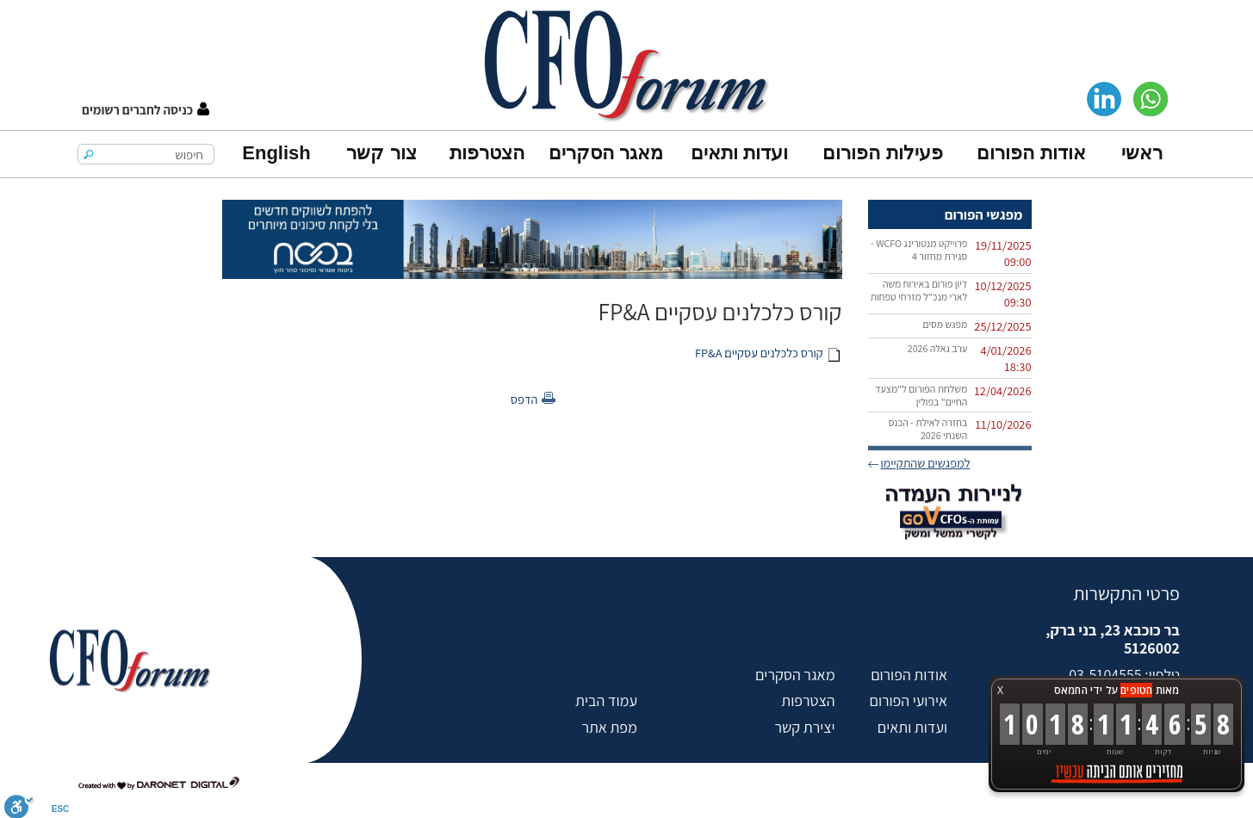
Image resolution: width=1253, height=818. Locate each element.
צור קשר (381, 153)
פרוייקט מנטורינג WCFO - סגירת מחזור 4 (919, 250)
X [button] (1000, 690)
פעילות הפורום (882, 153)
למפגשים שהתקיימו (925, 463)
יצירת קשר (804, 727)
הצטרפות (487, 153)
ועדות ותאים (739, 153)
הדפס (524, 399)
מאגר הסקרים (606, 153)
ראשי (1142, 153)
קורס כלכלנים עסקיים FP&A (759, 352)
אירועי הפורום (908, 700)
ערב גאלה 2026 (938, 348)
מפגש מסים (944, 324)
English (276, 153)
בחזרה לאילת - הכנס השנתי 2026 (928, 429)
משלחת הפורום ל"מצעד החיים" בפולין (921, 395)
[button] (145, 110)
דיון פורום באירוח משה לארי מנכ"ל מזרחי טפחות (919, 290)
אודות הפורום (1031, 153)
